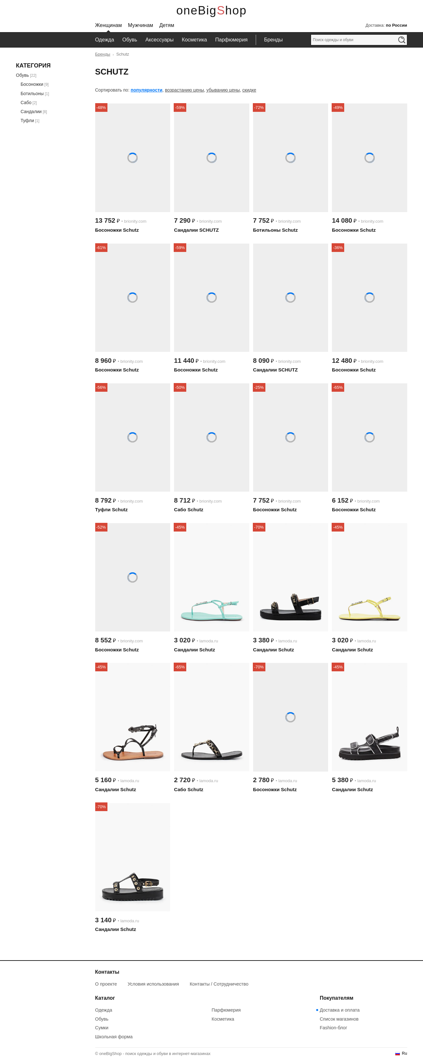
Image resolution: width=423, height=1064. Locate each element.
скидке (249, 90)
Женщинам (108, 25)
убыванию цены (223, 90)
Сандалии (31, 111)
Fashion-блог (333, 1027)
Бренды (273, 39)
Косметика (194, 39)
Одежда (104, 39)
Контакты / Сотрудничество (219, 984)
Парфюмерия (231, 39)
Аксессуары (159, 39)
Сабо (26, 102)
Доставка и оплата (340, 1010)
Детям (166, 25)
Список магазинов (339, 1019)
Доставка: (386, 25)
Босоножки (32, 84)
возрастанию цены (184, 90)
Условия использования (153, 984)
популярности (146, 90)
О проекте (106, 984)
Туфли (27, 120)
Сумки (102, 1027)
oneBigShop (211, 10)
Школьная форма (114, 1036)
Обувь (129, 39)
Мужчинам (140, 25)
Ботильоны (32, 93)
